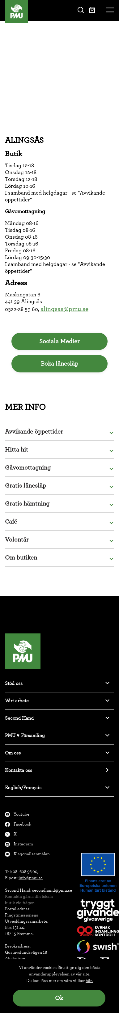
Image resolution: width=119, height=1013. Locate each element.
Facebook (22, 824)
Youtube (21, 814)
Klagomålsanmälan (32, 854)
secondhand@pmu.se (52, 890)
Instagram (23, 844)
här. (89, 981)
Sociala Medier (59, 341)
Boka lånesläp (59, 364)
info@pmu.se (31, 878)
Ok (59, 998)
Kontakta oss (18, 770)
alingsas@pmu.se (64, 309)
